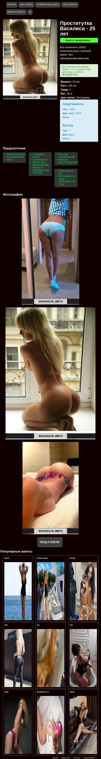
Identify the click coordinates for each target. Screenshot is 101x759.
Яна (38, 625)
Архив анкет (66, 757)
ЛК (30, 12)
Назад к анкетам (50, 542)
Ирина (6, 692)
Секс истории (70, 4)
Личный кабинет (89, 757)
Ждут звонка (26, 4)
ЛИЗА (6, 625)
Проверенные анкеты (47, 4)
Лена (71, 625)
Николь (72, 692)
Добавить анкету (16, 12)
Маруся (6, 558)
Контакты (77, 757)
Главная (11, 4)
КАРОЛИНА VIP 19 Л (43, 692)
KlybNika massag (42, 558)
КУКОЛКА (72, 558)
